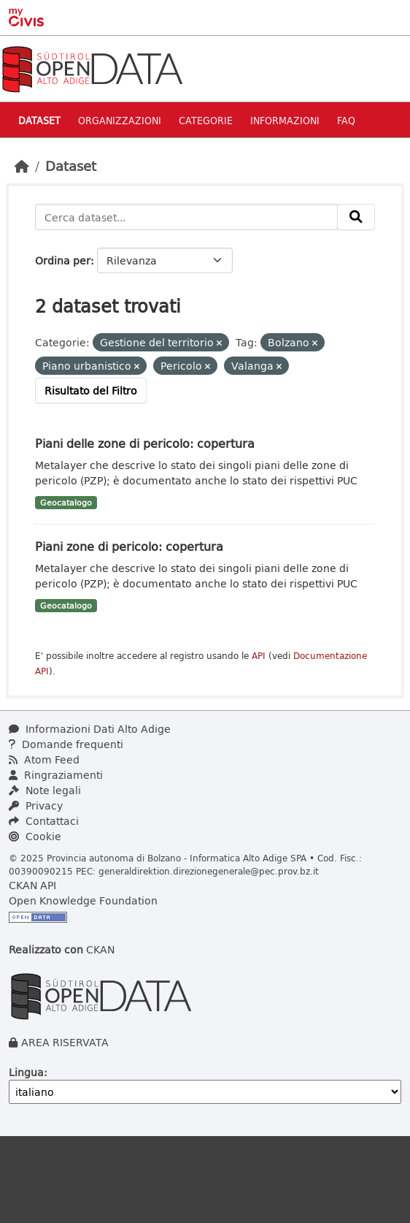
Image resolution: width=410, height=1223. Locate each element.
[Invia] (356, 217)
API (259, 656)
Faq (346, 120)
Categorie (206, 120)
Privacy (36, 805)
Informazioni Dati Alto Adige (90, 728)
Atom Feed (44, 759)
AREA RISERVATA (65, 1042)
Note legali (45, 790)
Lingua (26, 1072)
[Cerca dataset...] (186, 217)
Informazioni (285, 120)
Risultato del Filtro (91, 390)
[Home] (22, 165)
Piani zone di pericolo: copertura (129, 546)
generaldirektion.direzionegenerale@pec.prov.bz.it (208, 870)
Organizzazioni (119, 120)
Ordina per (62, 260)
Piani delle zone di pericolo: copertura (145, 443)
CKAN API (32, 885)
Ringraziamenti (56, 774)
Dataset (39, 120)
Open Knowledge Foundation (83, 900)
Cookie (35, 836)
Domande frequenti (66, 744)
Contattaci (44, 820)
